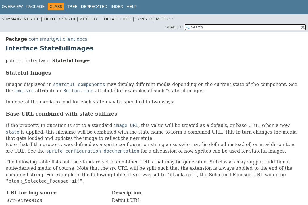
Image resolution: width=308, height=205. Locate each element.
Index (117, 6)
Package (35, 6)
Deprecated (94, 6)
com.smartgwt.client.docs (57, 39)
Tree (72, 6)
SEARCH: (174, 27)
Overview (12, 6)
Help (131, 6)
